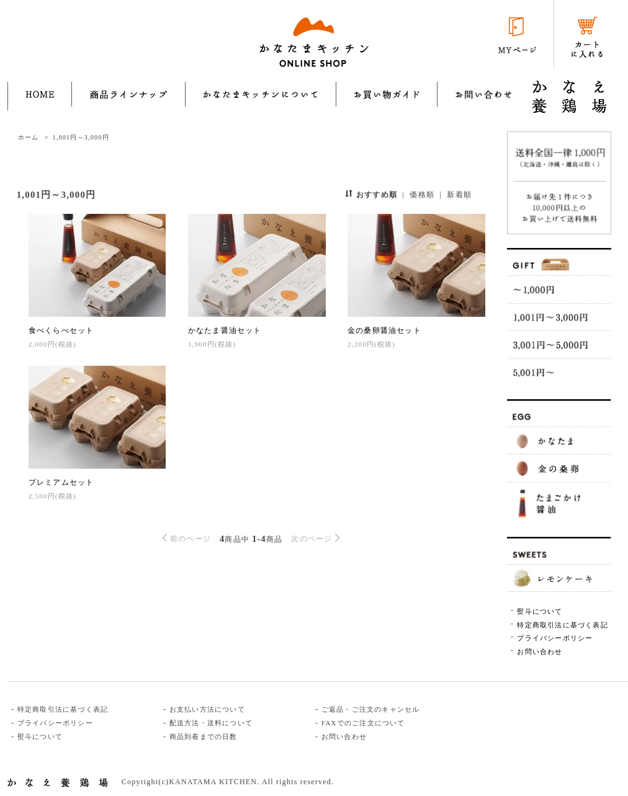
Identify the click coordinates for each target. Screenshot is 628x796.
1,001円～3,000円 (80, 137)
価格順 (422, 194)
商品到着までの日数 (203, 736)
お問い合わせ (539, 651)
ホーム (28, 137)
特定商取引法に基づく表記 (562, 625)
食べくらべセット (61, 330)
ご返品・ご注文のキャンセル (370, 709)
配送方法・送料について (211, 723)
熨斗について (539, 611)
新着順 (459, 194)
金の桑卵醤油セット (384, 330)
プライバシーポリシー (555, 638)
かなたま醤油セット (225, 330)
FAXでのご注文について (363, 723)
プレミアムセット (61, 482)
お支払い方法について (207, 709)
